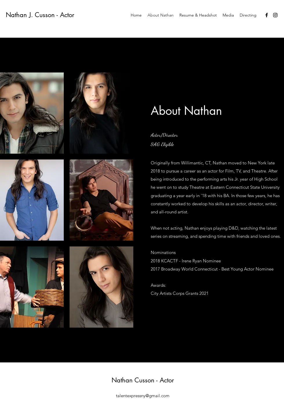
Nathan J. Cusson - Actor (40, 15)
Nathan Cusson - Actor (143, 380)
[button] (32, 113)
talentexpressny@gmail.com (143, 395)
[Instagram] (275, 15)
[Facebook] (267, 15)
